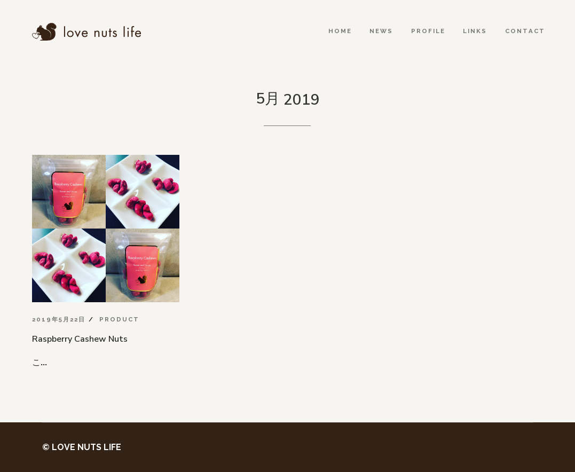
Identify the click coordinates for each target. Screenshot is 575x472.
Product (119, 319)
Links (475, 31)
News (381, 31)
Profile (428, 31)
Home (340, 31)
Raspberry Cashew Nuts (80, 339)
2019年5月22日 (58, 319)
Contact (525, 31)
